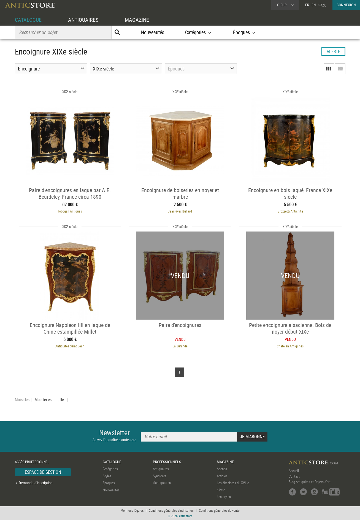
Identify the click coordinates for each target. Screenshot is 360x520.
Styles (107, 475)
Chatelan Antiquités (290, 346)
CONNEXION (346, 4)
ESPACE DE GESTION (43, 472)
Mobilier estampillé (49, 400)
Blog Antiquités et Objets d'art (310, 481)
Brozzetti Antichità (290, 211)
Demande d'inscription (36, 482)
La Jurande (180, 346)
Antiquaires (161, 468)
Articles (222, 475)
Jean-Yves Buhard (180, 211)
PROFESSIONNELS (167, 461)
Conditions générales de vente (219, 510)
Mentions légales (132, 510)
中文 (322, 4)
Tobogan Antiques (70, 211)
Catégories (110, 468)
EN (314, 4)
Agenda (222, 468)
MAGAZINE (137, 19)
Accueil (294, 470)
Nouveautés (152, 32)
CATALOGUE (28, 19)
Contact (294, 476)
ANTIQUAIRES (83, 19)
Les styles (224, 496)
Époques (109, 482)
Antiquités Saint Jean (69, 346)
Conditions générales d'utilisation (171, 510)
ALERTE (333, 51)
